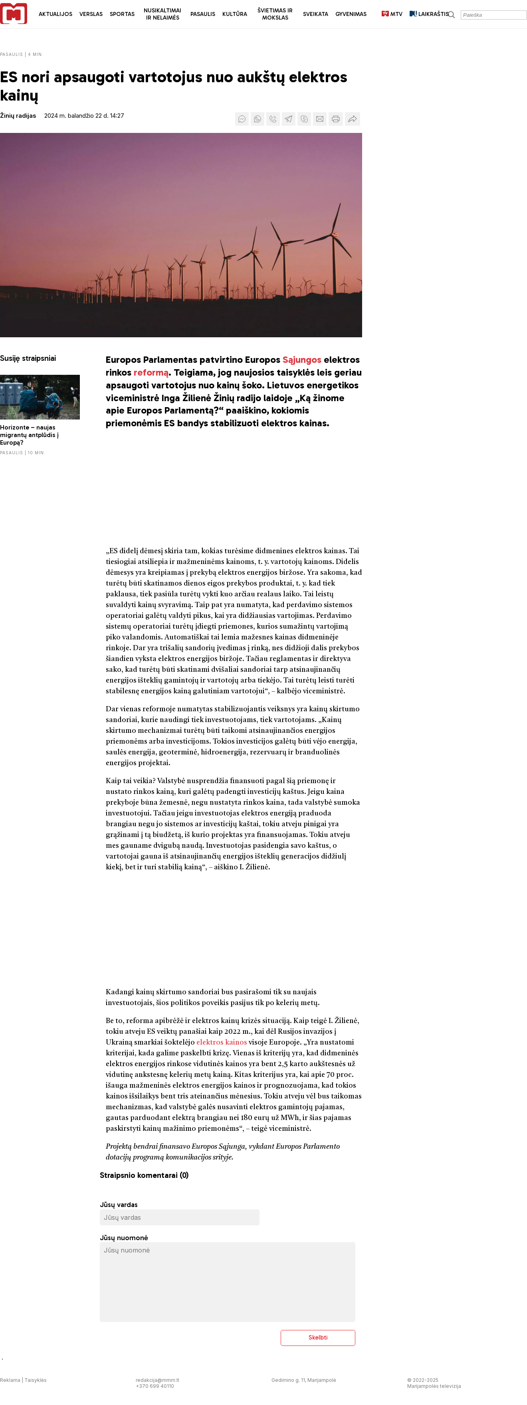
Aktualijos (55, 14)
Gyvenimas (351, 14)
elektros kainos (221, 1042)
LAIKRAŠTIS (429, 14)
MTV (392, 14)
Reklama (10, 1380)
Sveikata (315, 14)
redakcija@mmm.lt (157, 1380)
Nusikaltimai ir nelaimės (162, 14)
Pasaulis (202, 14)
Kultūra (234, 14)
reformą (151, 372)
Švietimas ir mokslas (275, 14)
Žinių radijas (18, 115)
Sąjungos (302, 359)
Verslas (91, 14)
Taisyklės (35, 1380)
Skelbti (318, 1337)
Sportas (122, 14)
